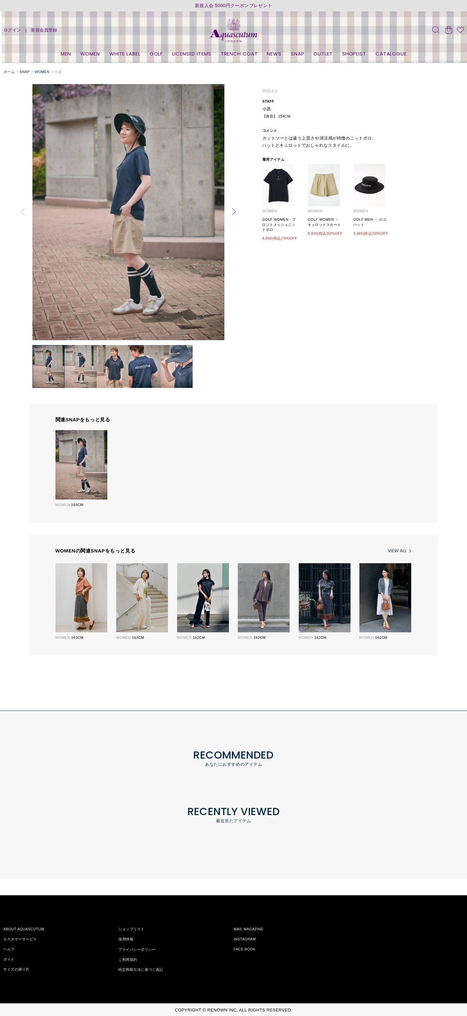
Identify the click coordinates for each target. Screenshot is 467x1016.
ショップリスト (131, 929)
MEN (66, 53)
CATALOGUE (391, 53)
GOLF (156, 53)
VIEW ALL (397, 551)
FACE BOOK (245, 949)
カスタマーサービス (20, 939)
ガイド (8, 959)
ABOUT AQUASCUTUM (23, 929)
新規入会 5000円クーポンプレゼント (233, 5)
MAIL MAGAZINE (248, 929)
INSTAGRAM (245, 939)
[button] (234, 211)
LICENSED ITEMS (191, 53)
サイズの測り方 (16, 969)
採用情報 (125, 939)
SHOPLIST (354, 53)
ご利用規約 (127, 959)
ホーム (9, 72)
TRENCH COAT (239, 53)
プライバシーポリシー (136, 949)
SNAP (298, 53)
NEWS (274, 53)
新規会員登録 (44, 30)
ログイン (12, 30)
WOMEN (90, 53)
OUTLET (323, 53)
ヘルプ (8, 949)
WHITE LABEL (124, 53)
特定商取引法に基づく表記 (140, 969)
